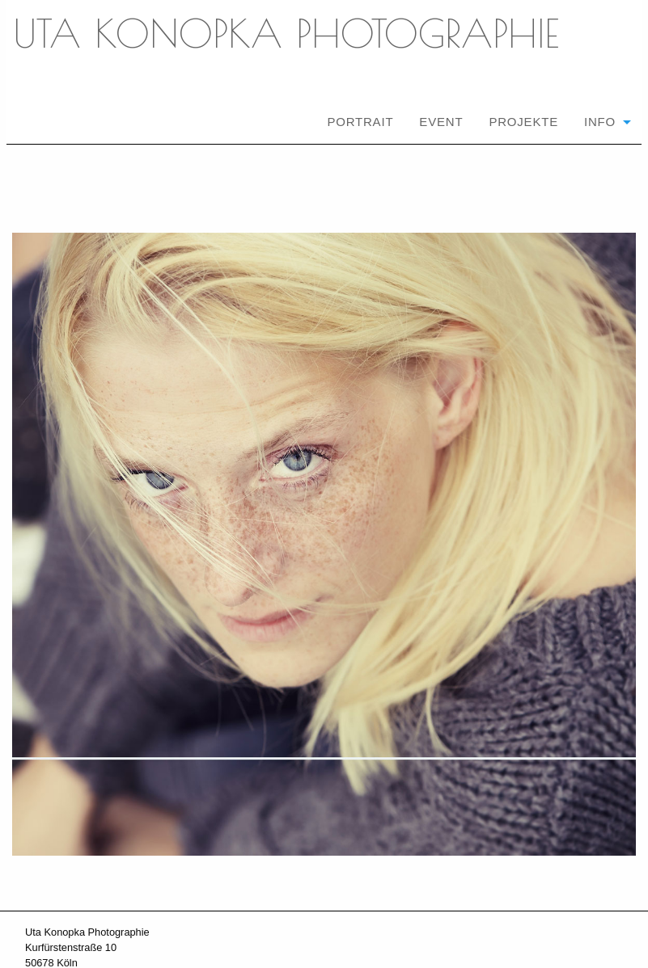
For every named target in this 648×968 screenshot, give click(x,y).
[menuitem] (603, 122)
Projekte (523, 121)
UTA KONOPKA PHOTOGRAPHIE (286, 33)
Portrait (360, 121)
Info (600, 121)
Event (441, 121)
